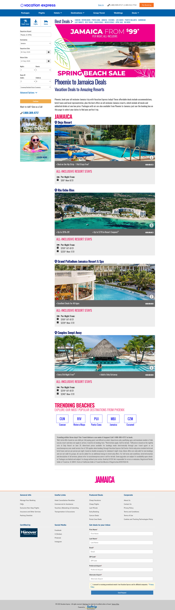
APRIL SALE (119, 22)
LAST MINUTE (79, 22)
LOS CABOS (120, 20)
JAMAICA (104, 20)
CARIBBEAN (142, 20)
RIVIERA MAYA (86, 20)
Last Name (93, 539)
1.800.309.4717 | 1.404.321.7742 (122, 5)
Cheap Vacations (95, 500)
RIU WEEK (127, 22)
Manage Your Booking (27, 500)
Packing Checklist (26, 515)
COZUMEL (111, 20)
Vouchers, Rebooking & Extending (67, 508)
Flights (42, 12)
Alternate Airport (95, 575)
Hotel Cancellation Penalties (65, 500)
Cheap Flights (94, 504)
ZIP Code (92, 557)
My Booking (146, 5)
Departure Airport (25, 31)
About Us (127, 500)
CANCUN (77, 20)
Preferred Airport (95, 566)
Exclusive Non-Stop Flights (29, 508)
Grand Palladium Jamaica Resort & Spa (79, 261)
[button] (62, 420)
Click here (85, 604)
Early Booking (94, 512)
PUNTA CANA (96, 20)
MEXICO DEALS (109, 22)
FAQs (22, 504)
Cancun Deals (94, 515)
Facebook (58, 530)
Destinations (77, 12)
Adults (22, 77)
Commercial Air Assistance (64, 504)
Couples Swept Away (68, 332)
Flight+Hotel (25, 22)
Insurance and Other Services (30, 512)
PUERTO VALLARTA (131, 20)
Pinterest (58, 538)
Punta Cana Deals (95, 519)
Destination (23, 39)
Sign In (101, 5)
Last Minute (93, 508)
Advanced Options (28, 92)
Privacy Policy (128, 508)
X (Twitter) (58, 534)
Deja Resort (63, 122)
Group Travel (99, 12)
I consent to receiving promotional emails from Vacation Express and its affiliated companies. (122, 585)
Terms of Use (128, 515)
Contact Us (127, 504)
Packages (25, 12)
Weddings (118, 12)
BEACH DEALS (98, 22)
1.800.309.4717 (31, 113)
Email (91, 548)
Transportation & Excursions (65, 512)
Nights (22, 66)
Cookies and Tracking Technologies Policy (138, 519)
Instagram (58, 542)
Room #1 (22, 75)
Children (38, 77)
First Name (93, 529)
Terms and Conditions (131, 512)
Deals (135, 12)
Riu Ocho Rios (64, 190)
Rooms (38, 66)
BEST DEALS (89, 22)
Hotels (58, 12)
